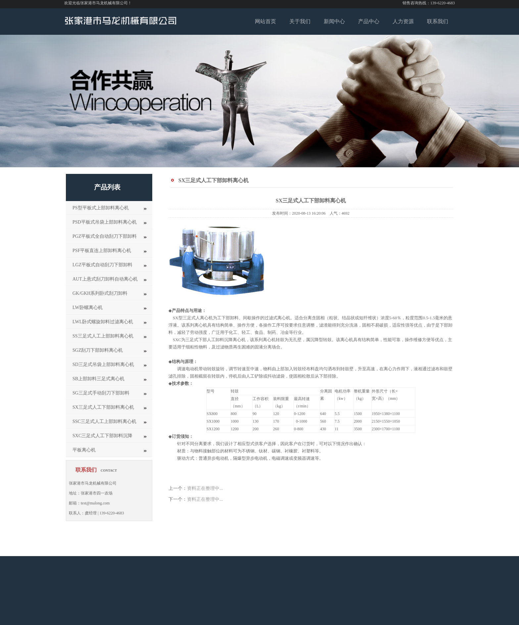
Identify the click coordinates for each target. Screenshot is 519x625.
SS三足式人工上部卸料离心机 (102, 336)
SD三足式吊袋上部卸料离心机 (103, 364)
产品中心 (368, 21)
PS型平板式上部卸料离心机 (100, 207)
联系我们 (437, 21)
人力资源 (403, 21)
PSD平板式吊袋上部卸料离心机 (104, 222)
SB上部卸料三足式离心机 (98, 378)
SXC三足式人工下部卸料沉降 (102, 435)
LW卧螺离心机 (87, 307)
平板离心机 (84, 449)
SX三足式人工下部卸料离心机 (103, 407)
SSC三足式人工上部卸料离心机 (104, 421)
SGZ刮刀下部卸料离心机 (97, 350)
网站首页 (265, 21)
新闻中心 (334, 21)
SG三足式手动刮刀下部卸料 (100, 393)
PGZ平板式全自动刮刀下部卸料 (104, 236)
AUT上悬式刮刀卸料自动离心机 (105, 279)
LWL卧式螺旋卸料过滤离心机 (102, 321)
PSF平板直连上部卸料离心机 (101, 250)
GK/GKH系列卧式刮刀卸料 (99, 293)
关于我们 (299, 21)
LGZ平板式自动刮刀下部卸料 (102, 264)
